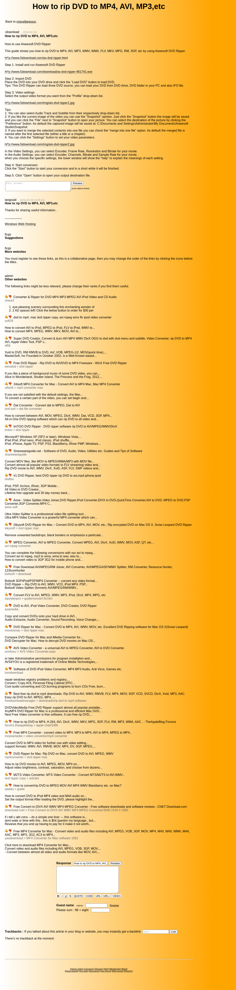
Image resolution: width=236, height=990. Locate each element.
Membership (115, 976)
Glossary (98, 976)
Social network (71, 978)
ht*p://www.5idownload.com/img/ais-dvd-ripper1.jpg (39, 102)
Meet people (117, 978)
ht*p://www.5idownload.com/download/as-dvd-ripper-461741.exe (48, 71)
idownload (12, 32)
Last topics (88, 976)
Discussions (94, 978)
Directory (128, 978)
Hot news (83, 978)
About (124, 976)
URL (98, 902)
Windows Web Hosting (20, 225)
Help (106, 976)
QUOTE (78, 902)
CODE (89, 902)
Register (114, 912)
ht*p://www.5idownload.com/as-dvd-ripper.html (36, 58)
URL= (107, 902)
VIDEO (116, 902)
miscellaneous (26, 21)
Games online (77, 976)
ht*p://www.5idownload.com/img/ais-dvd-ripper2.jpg (39, 144)
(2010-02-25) (30, 32)
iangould (11, 201)
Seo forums (106, 978)
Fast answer (41, 187)
